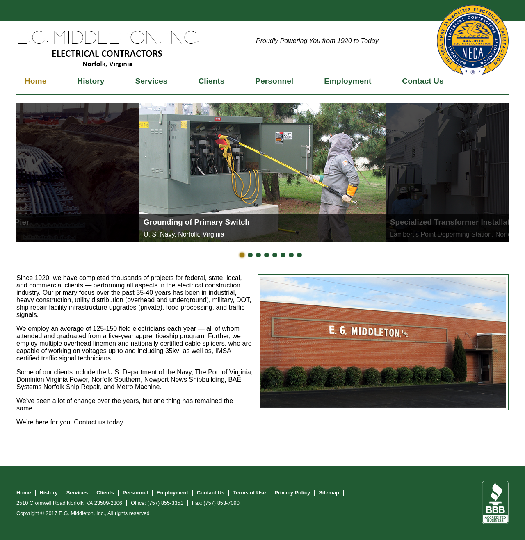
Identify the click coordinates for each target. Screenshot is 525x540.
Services (151, 81)
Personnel (274, 81)
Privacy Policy (292, 493)
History (90, 81)
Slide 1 (242, 255)
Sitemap (329, 493)
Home (35, 81)
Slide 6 (283, 255)
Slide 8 (299, 255)
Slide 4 (266, 255)
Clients (211, 81)
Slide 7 (291, 255)
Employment (347, 81)
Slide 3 (258, 255)
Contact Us (422, 81)
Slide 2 (250, 255)
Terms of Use (249, 493)
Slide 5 (275, 255)
